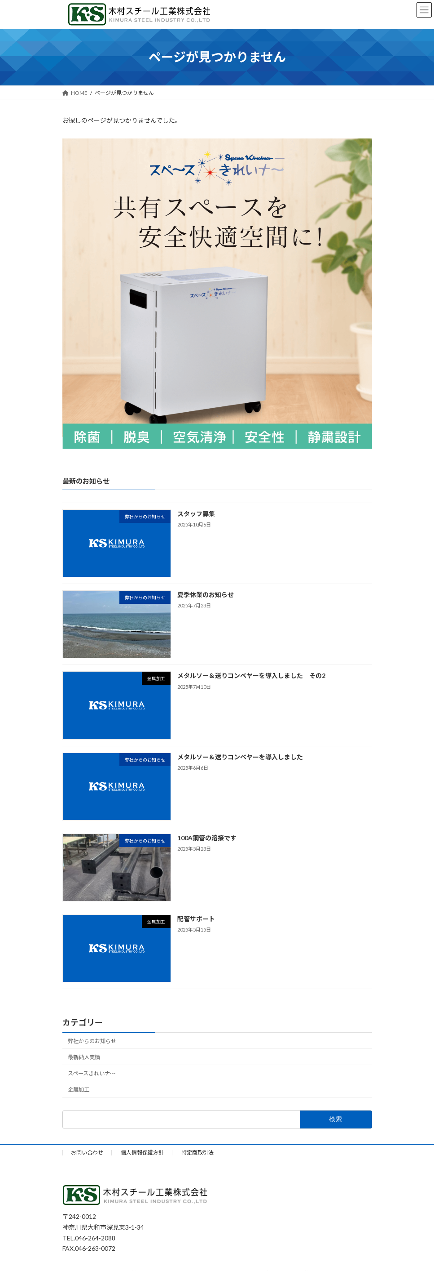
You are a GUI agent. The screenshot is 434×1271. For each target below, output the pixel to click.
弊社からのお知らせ (92, 1040)
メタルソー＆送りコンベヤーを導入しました (239, 756)
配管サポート (196, 919)
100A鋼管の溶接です (206, 838)
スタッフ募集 (199, 513)
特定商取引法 (197, 1152)
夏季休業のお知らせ (205, 594)
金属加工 (78, 1089)
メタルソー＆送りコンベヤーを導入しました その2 (251, 675)
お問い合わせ (87, 1152)
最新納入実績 (84, 1057)
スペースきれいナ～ (91, 1073)
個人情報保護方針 (142, 1152)
